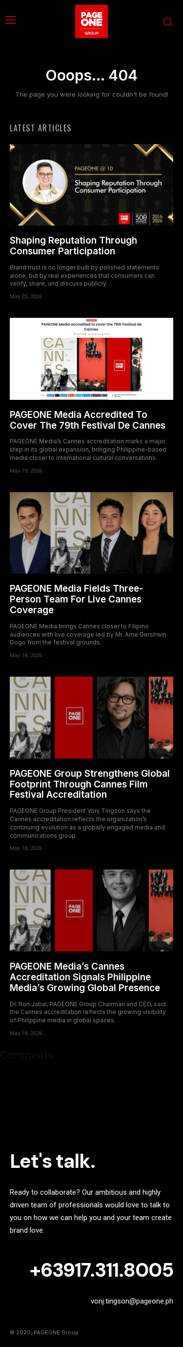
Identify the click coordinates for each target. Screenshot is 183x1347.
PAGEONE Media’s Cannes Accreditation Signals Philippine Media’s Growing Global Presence (85, 977)
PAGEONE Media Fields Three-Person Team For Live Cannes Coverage (76, 599)
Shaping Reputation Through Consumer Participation (73, 246)
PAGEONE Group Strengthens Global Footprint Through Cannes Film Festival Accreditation (90, 784)
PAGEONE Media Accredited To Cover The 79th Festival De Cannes (87, 420)
